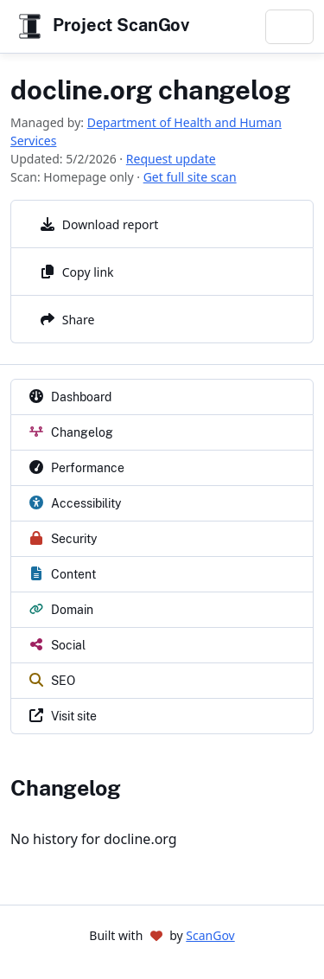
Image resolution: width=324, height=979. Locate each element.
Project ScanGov (102, 26)
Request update (171, 158)
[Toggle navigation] (289, 27)
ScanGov (210, 935)
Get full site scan (190, 177)
